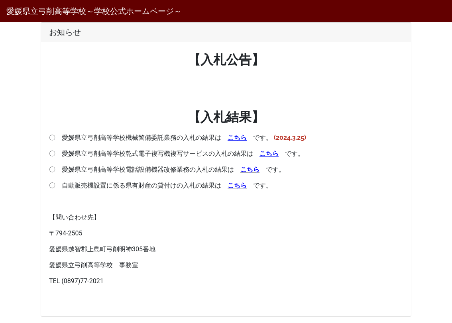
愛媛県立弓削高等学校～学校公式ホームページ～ (94, 11)
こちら (249, 169)
